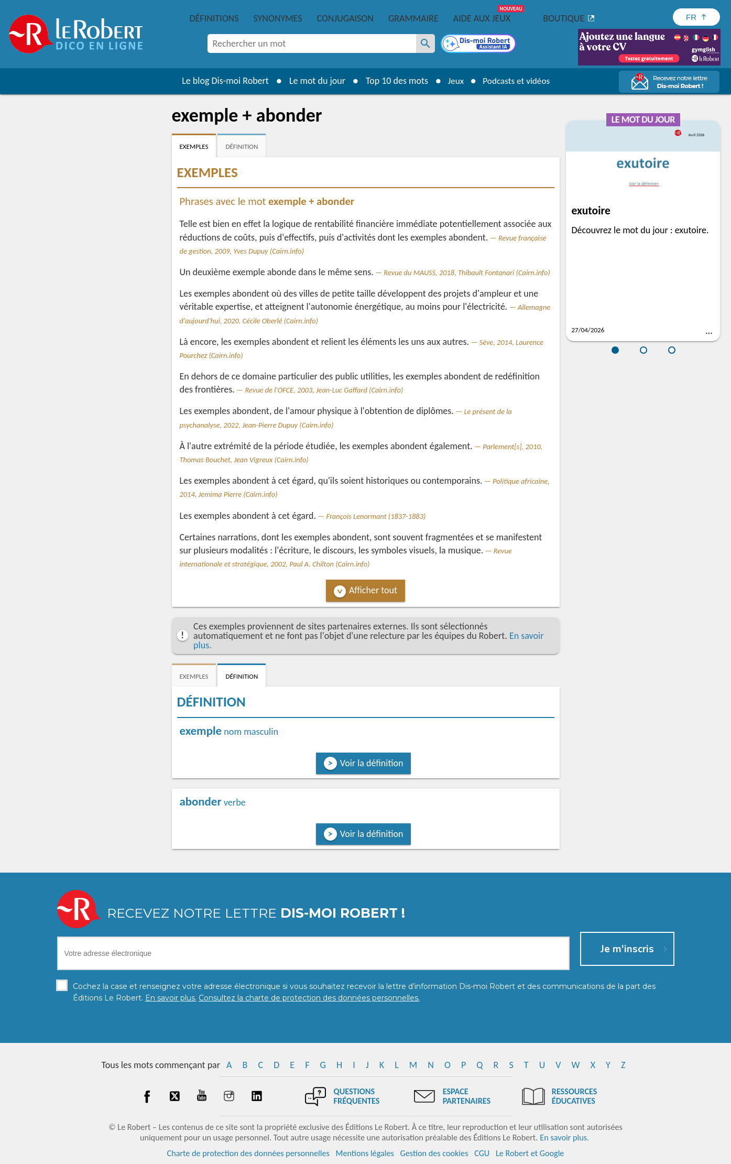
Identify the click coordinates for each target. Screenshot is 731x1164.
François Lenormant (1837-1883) (376, 516)
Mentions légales (365, 1153)
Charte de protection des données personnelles (248, 1153)
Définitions (214, 18)
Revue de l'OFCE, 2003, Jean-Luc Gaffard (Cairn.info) (324, 390)
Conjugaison (345, 18)
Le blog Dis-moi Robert (222, 80)
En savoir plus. (564, 1138)
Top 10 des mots (393, 80)
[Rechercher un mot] (425, 43)
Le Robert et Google (530, 1153)
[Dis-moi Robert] (479, 44)
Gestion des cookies (434, 1153)
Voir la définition (371, 763)
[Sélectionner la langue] (696, 17)
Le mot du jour (314, 80)
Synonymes (277, 18)
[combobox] (312, 43)
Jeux (453, 80)
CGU (481, 1153)
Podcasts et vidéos (517, 80)
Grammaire (413, 18)
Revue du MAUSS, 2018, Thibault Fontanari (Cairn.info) (467, 272)
